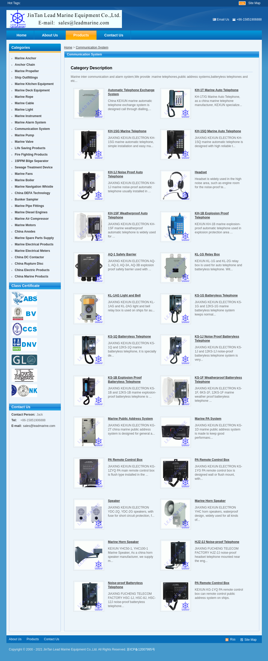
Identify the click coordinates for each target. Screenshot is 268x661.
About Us (50, 35)
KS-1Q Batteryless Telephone (129, 336)
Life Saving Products (30, 148)
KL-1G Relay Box (207, 254)
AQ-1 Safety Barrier (122, 254)
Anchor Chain (25, 64)
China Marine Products (32, 276)
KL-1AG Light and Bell (124, 295)
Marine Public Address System (130, 418)
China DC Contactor (29, 257)
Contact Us (113, 35)
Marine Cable (24, 103)
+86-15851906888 (249, 19)
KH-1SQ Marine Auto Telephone (218, 131)
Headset (201, 172)
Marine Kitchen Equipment (34, 84)
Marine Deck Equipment (32, 90)
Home (22, 35)
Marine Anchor (25, 58)
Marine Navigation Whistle (34, 186)
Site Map (254, 3)
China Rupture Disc (29, 263)
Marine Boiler (24, 180)
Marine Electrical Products (34, 244)
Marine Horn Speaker (210, 501)
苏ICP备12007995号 (141, 649)
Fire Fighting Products (31, 154)
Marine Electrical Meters (32, 251)
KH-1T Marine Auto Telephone (216, 90)
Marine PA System (208, 418)
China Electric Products (32, 270)
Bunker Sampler (27, 199)
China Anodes (25, 231)
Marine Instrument (28, 116)
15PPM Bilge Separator (32, 161)
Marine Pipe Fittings (29, 206)
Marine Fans (24, 174)
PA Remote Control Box (125, 460)
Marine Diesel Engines (31, 212)
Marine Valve (24, 141)
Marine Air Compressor (32, 219)
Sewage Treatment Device (34, 167)
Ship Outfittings (26, 77)
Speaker (114, 501)
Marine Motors (25, 225)
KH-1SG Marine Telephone (127, 131)
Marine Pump (24, 135)
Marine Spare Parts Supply (34, 238)
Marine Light (24, 109)
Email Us (223, 19)
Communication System (92, 47)
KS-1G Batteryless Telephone (216, 295)
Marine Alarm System (30, 122)
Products (81, 35)
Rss (232, 639)
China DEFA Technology (32, 193)
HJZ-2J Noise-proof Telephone (217, 542)
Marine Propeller (27, 71)
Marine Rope (24, 97)
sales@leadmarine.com (39, 426)
